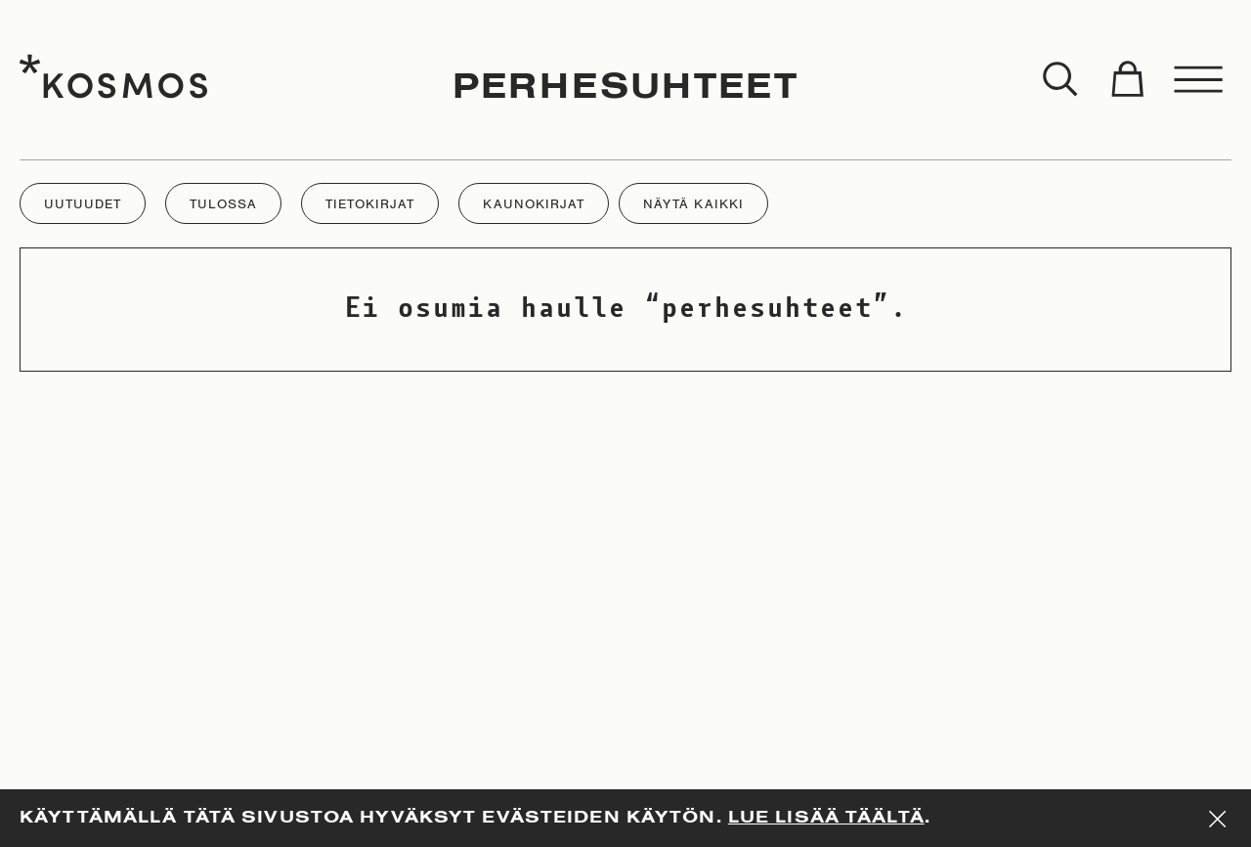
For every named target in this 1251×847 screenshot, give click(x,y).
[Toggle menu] (1199, 80)
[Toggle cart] (1127, 80)
